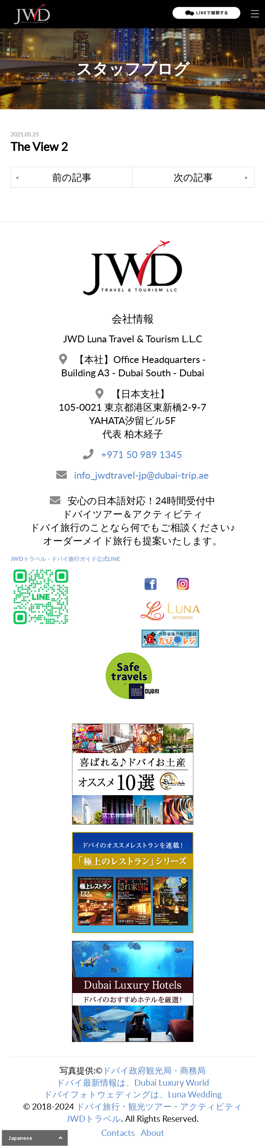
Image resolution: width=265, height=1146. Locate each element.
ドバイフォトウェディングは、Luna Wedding (133, 1094)
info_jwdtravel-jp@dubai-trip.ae (141, 475)
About (152, 1132)
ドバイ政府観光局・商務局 (154, 1070)
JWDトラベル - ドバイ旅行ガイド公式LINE (65, 558)
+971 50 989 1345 (141, 454)
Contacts (118, 1132)
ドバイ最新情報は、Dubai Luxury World (132, 1082)
